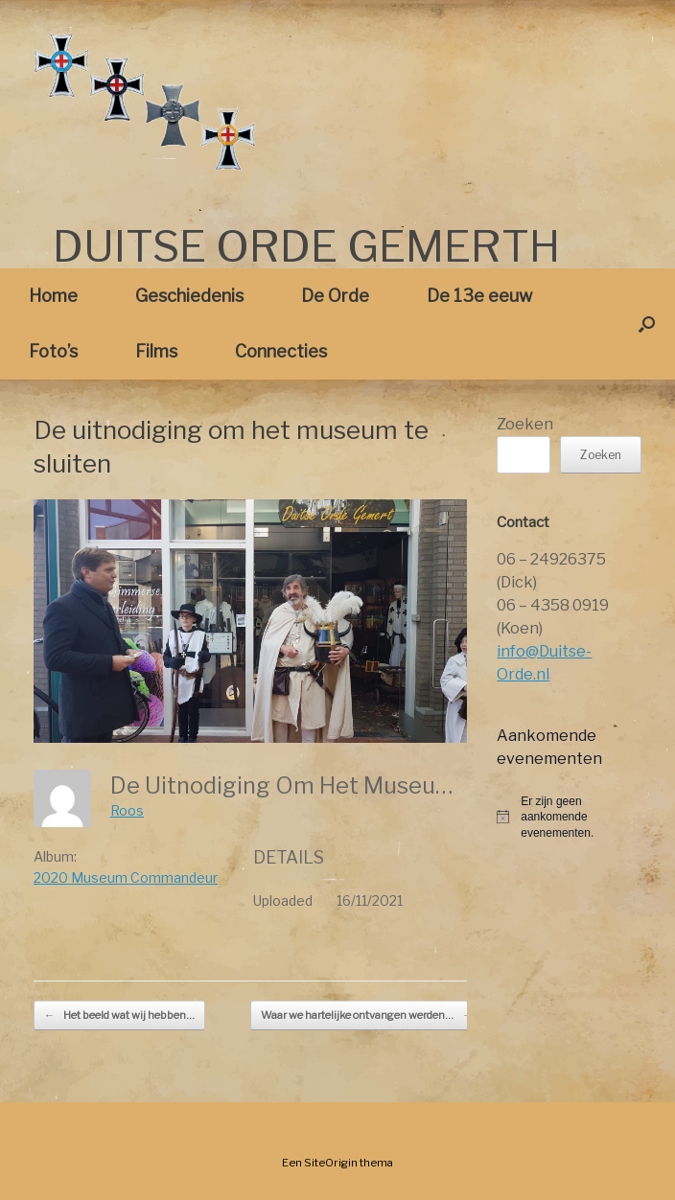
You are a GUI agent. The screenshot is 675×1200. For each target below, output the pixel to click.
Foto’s (53, 351)
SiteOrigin (331, 1162)
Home (53, 296)
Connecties (281, 351)
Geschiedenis (189, 296)
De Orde (335, 296)
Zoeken (525, 424)
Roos (127, 810)
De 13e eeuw (479, 296)
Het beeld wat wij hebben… (119, 1015)
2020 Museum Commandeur (126, 877)
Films (156, 351)
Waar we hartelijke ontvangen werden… (367, 1015)
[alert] (569, 818)
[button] (646, 324)
